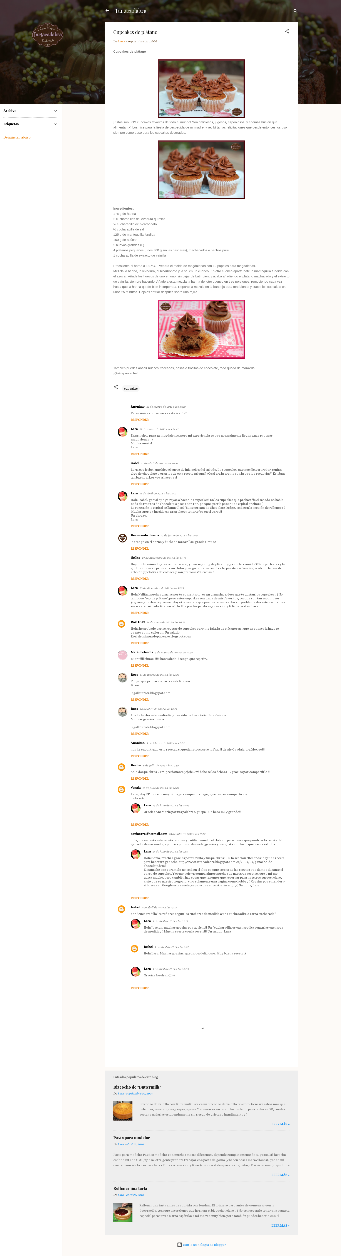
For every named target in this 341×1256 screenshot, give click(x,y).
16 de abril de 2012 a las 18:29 (158, 709)
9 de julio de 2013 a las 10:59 (161, 765)
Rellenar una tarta (130, 1188)
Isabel (135, 907)
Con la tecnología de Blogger (201, 1245)
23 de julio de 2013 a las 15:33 (160, 787)
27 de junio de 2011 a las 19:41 (179, 535)
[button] (286, 32)
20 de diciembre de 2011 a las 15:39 (161, 588)
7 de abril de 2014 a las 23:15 (159, 907)
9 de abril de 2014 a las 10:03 (170, 969)
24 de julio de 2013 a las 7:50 (170, 851)
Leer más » (280, 1124)
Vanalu (136, 788)
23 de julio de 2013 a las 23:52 (187, 834)
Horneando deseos (145, 535)
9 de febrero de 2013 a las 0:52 (165, 743)
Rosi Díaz (138, 622)
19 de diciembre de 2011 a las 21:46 (164, 557)
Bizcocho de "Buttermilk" (137, 1087)
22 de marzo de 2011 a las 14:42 (158, 429)
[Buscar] (295, 11)
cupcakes (131, 388)
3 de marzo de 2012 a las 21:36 (174, 652)
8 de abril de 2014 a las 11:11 (170, 921)
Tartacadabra (130, 10)
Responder (140, 420)
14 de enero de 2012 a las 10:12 (166, 622)
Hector (136, 765)
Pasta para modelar (131, 1137)
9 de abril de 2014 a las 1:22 (171, 947)
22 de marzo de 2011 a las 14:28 (166, 406)
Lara (134, 429)
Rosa (134, 675)
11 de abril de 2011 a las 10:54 (159, 463)
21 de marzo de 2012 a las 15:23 (159, 674)
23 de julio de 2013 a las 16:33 (170, 805)
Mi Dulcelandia (142, 652)
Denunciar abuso (16, 137)
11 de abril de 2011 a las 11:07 (157, 493)
